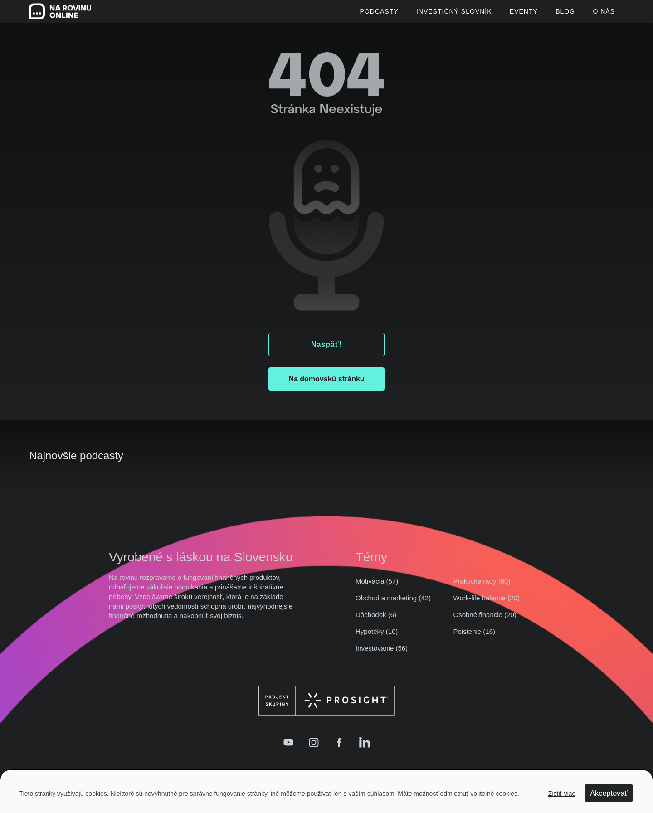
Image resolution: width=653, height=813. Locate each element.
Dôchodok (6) (376, 620)
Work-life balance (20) (486, 604)
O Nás (604, 14)
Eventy (509, 14)
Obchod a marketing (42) (393, 604)
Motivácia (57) (377, 587)
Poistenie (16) (474, 637)
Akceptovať (607, 794)
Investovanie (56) (382, 654)
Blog (558, 14)
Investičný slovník (431, 14)
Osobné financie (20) (485, 620)
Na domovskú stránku (326, 385)
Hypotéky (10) (377, 637)
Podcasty (349, 14)
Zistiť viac (561, 794)
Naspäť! (326, 350)
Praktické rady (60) (482, 587)
